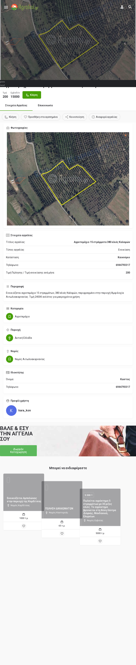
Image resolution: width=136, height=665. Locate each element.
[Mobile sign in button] (122, 7)
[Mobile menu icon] (6, 7)
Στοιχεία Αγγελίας (16, 105)
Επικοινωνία (45, 105)
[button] (18, 450)
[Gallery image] (68, 179)
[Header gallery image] (68, 40)
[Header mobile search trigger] (130, 7)
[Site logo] (25, 7)
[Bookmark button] (24, 526)
